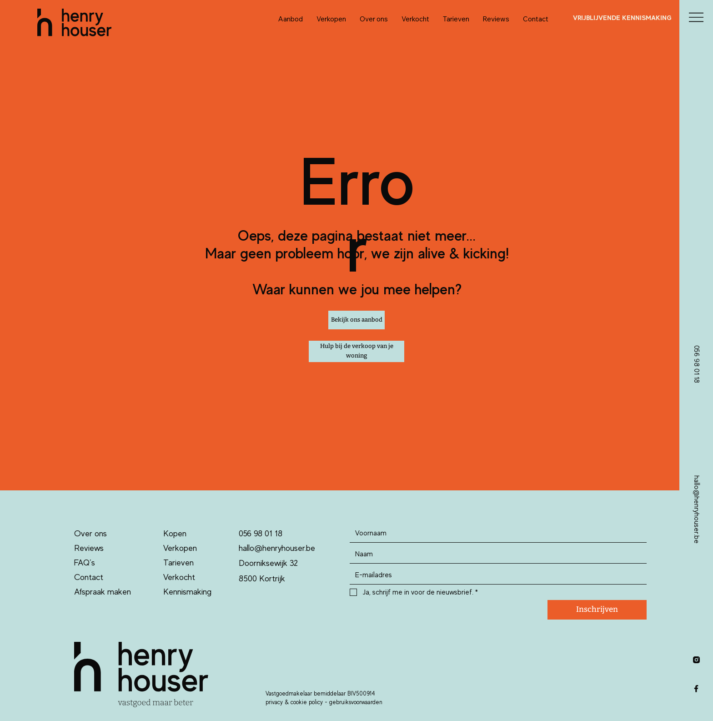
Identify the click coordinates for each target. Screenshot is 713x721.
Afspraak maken (102, 591)
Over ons (90, 533)
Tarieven (178, 562)
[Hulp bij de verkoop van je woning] (356, 351)
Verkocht (179, 577)
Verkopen (180, 548)
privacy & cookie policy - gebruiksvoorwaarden (324, 702)
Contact (88, 577)
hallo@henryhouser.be (277, 548)
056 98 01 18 (260, 533)
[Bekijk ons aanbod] (356, 320)
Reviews (89, 548)
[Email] (495, 575)
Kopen (174, 533)
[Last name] (495, 554)
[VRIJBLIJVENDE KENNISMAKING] (622, 18)
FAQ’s (84, 562)
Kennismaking (187, 591)
